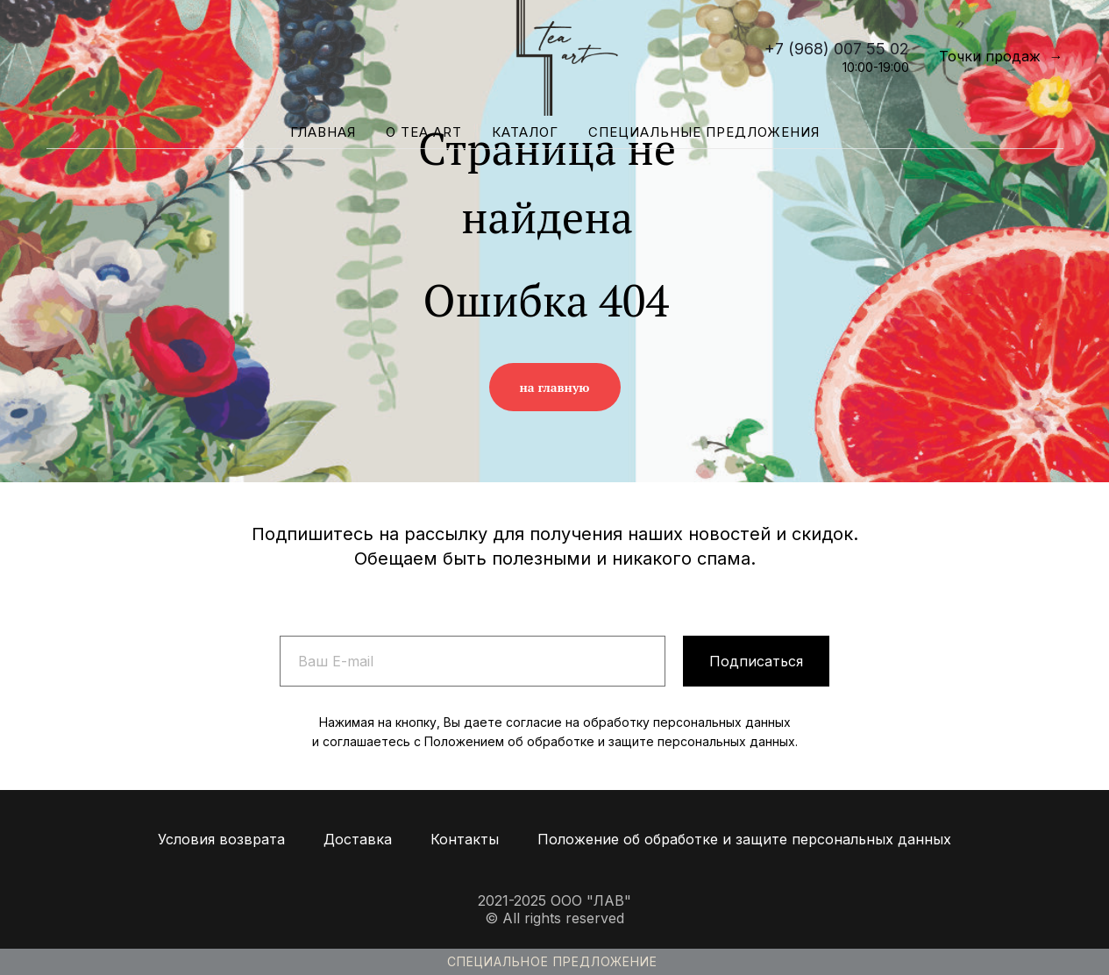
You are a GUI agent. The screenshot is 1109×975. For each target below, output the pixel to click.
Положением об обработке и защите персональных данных (609, 741)
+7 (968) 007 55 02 (836, 48)
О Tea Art (424, 132)
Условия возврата (221, 839)
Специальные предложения (704, 132)
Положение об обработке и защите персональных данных (744, 839)
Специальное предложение (552, 961)
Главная (323, 132)
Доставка (357, 839)
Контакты (464, 839)
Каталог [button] (525, 132)
